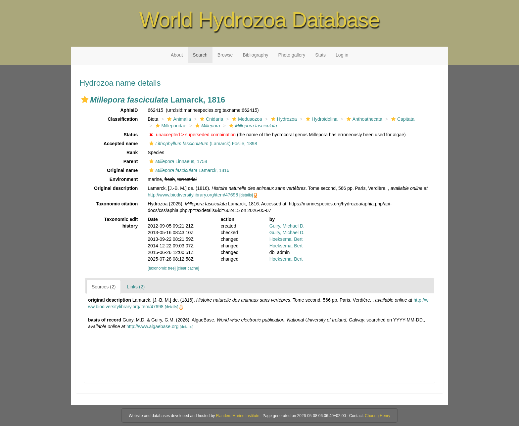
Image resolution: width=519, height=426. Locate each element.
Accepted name (121, 143)
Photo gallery (291, 55)
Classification (123, 119)
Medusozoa (246, 119)
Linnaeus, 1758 (177, 161)
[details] (246, 195)
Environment (124, 179)
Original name (122, 170)
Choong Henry (377, 415)
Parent (130, 161)
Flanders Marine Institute (238, 415)
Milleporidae (170, 125)
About (177, 55)
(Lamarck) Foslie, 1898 (202, 143)
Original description (116, 188)
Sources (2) (104, 286)
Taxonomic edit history (121, 223)
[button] (84, 100)
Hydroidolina (321, 119)
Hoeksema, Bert (286, 239)
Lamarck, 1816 (188, 170)
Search (200, 55)
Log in (342, 55)
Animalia (178, 119)
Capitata (402, 119)
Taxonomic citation (117, 203)
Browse (225, 55)
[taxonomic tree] (162, 268)
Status (131, 134)
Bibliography (255, 55)
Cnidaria (210, 119)
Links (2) (136, 286)
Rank (132, 152)
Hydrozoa (283, 119)
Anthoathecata (363, 119)
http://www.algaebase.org (152, 326)
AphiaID (129, 110)
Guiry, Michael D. (287, 226)
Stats (320, 55)
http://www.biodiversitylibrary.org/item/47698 (193, 194)
